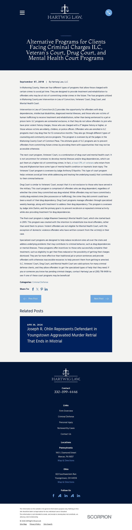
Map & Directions (66, 460)
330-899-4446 (66, 392)
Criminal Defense (40, 282)
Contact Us (66, 434)
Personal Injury (66, 422)
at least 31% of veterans (83, 163)
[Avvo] (59, 495)
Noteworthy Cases (66, 428)
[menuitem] (23, 524)
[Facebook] (53, 495)
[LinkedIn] (66, 495)
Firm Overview (66, 411)
